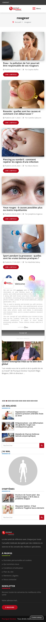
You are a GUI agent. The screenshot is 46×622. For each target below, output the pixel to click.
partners (20, 290)
